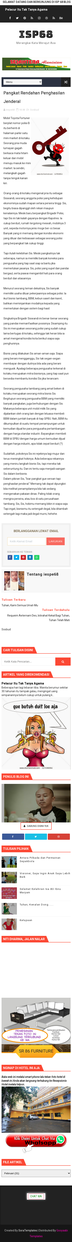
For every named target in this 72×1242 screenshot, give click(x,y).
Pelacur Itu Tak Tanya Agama (26, 9)
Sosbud (34, 109)
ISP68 (36, 34)
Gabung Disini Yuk (36, 826)
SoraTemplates (27, 1230)
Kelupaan (26, 920)
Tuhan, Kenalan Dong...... (37, 904)
